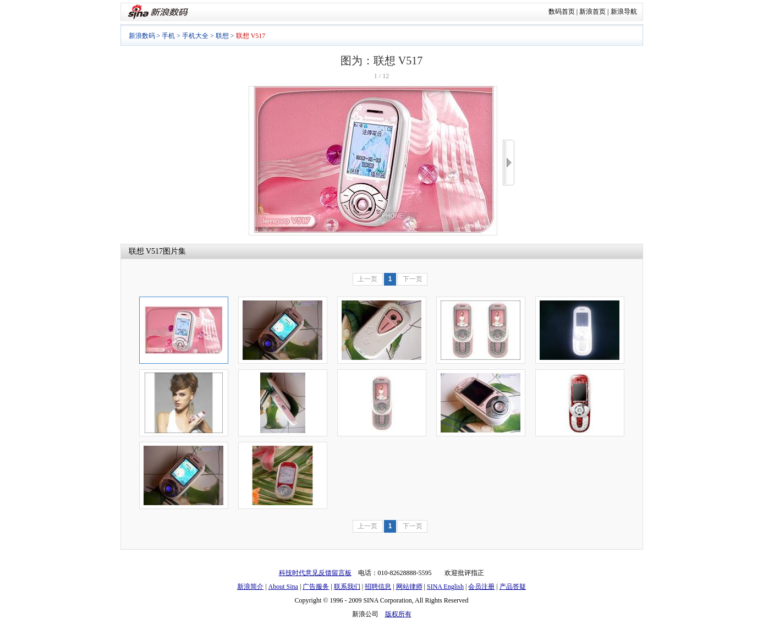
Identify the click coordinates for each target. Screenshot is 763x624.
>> (508, 162)
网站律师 (409, 586)
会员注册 (481, 586)
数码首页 (561, 11)
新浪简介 (250, 586)
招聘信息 (378, 586)
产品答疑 (512, 586)
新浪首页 (592, 11)
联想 (222, 36)
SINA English (445, 586)
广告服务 (316, 586)
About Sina (283, 586)
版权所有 (398, 614)
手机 (168, 36)
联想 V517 (146, 251)
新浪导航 (624, 11)
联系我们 (347, 586)
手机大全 (195, 36)
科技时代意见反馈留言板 (315, 573)
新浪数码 (142, 36)
